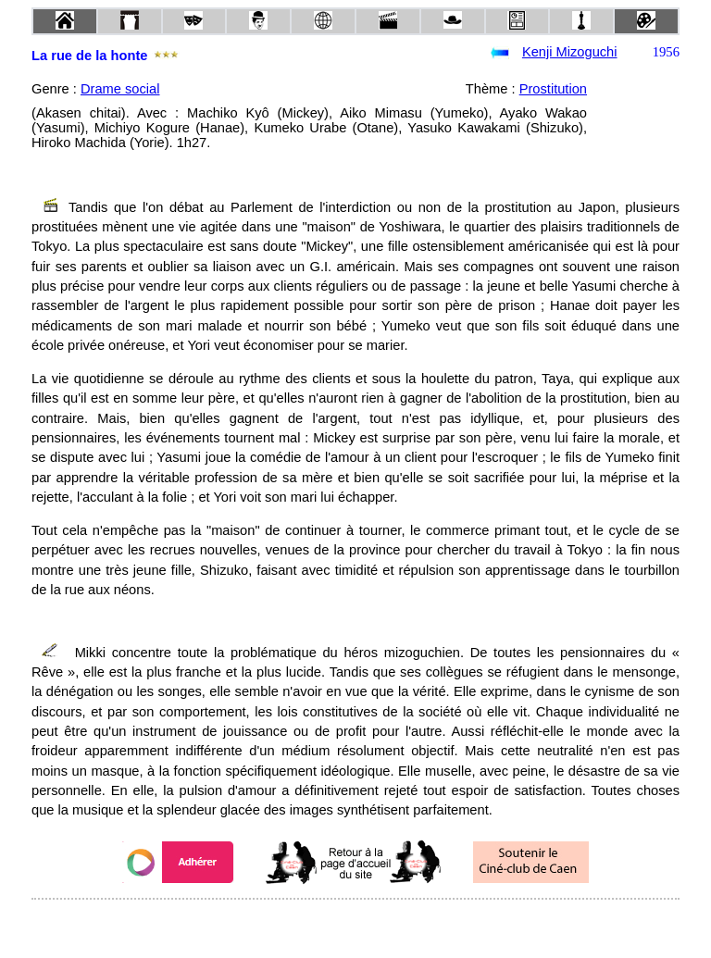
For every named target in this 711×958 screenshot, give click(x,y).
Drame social (120, 88)
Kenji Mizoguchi (569, 51)
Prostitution (553, 88)
